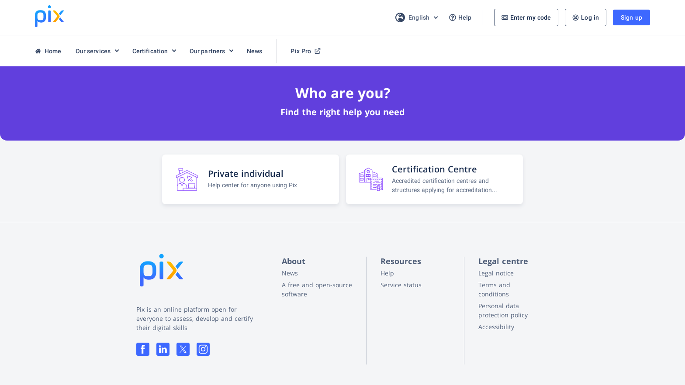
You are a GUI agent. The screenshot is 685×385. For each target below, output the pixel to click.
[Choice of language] (416, 17)
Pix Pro (306, 51)
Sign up (631, 17)
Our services (93, 51)
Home (48, 51)
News (255, 51)
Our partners (207, 51)
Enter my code (526, 17)
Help (460, 17)
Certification (150, 51)
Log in (585, 17)
